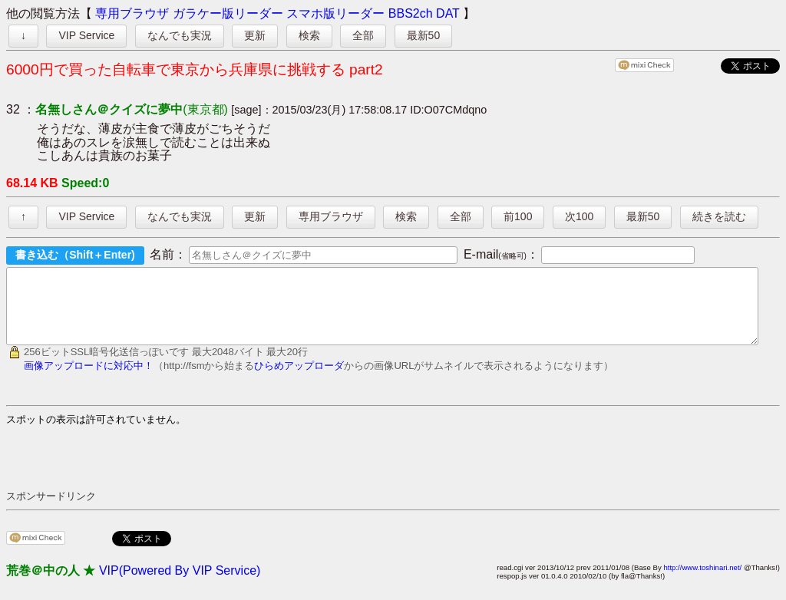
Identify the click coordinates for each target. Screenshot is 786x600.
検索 (309, 35)
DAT (448, 13)
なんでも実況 (179, 35)
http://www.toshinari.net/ (702, 581)
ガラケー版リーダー (228, 13)
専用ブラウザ (132, 13)
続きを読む (719, 216)
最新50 (424, 35)
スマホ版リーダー (335, 13)
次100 (579, 216)
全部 (363, 35)
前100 (518, 216)
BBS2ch (410, 13)
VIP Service (86, 35)
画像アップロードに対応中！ (89, 379)
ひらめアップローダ (299, 379)
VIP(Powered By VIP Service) (179, 584)
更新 (255, 35)
